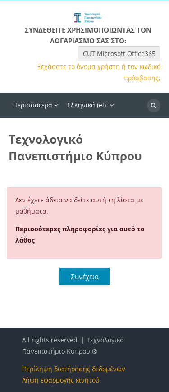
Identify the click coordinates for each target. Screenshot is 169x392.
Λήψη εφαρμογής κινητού (61, 380)
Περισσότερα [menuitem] (32, 105)
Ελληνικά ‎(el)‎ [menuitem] (86, 105)
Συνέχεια (85, 276)
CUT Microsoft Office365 (119, 53)
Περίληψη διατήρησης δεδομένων (73, 368)
